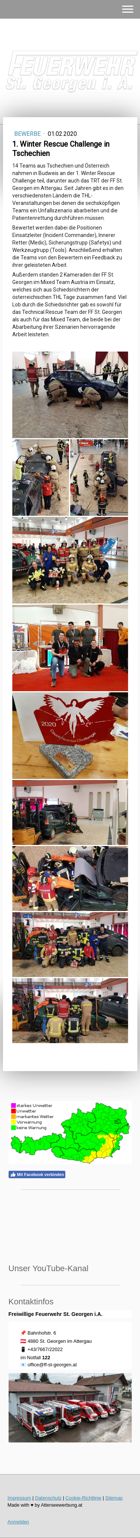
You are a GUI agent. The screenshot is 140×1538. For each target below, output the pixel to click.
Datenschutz (48, 1498)
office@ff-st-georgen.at (52, 1365)
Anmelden (18, 1522)
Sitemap (114, 1498)
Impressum (19, 1498)
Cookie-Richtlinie (83, 1498)
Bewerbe (28, 133)
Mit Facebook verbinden (37, 1174)
